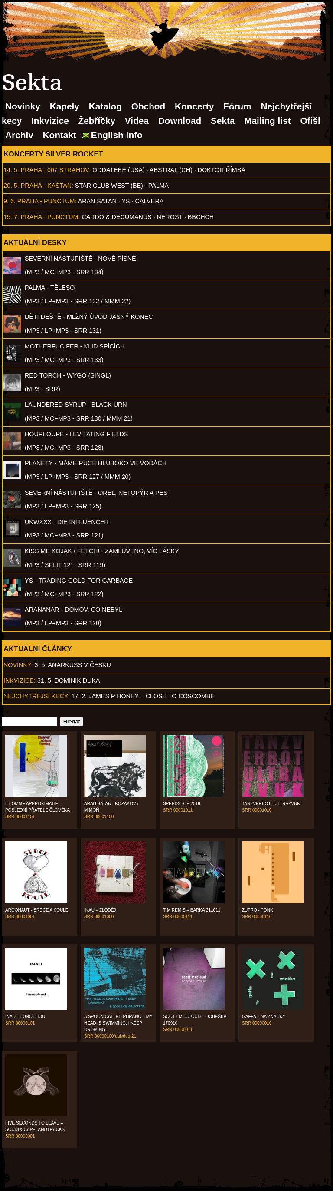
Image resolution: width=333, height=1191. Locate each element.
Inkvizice (50, 121)
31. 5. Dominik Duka (68, 680)
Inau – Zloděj (100, 910)
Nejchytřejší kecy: (36, 696)
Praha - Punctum (46, 201)
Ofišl (310, 121)
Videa (137, 121)
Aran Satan (97, 201)
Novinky (22, 106)
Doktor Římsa (221, 169)
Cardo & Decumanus (116, 216)
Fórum (237, 106)
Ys (126, 201)
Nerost (170, 216)
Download (179, 121)
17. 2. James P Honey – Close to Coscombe (143, 696)
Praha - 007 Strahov (55, 169)
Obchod (148, 106)
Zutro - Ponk (257, 910)
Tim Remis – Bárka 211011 (191, 910)
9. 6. (9, 201)
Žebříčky (97, 121)
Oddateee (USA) (118, 169)
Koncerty (194, 106)
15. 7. (11, 216)
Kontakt (59, 135)
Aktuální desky (35, 242)
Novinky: (18, 664)
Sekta (223, 121)
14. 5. (11, 169)
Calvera (149, 201)
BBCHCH (201, 216)
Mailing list (267, 121)
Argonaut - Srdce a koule (36, 910)
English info (117, 135)
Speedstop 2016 (181, 803)
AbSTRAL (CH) (171, 169)
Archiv (19, 135)
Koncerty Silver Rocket (53, 154)
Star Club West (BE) (109, 185)
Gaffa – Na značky (263, 1016)
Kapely (64, 106)
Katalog (105, 106)
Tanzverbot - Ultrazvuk (271, 803)
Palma (158, 185)
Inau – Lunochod (25, 1016)
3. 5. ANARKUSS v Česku (73, 664)
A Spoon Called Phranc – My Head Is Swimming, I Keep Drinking (118, 1023)
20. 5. (11, 185)
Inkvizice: (19, 680)
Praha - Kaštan (46, 185)
